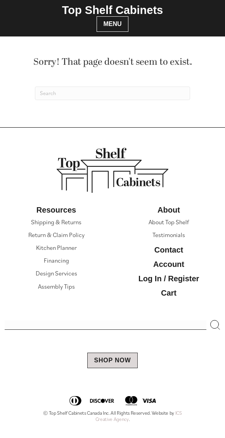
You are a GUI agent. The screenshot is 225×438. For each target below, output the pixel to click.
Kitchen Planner (56, 247)
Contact (168, 250)
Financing (56, 260)
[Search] (112, 93)
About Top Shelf (169, 222)
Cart (169, 293)
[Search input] (105, 325)
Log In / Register (168, 278)
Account (168, 264)
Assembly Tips (56, 286)
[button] (215, 325)
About (169, 210)
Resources (56, 210)
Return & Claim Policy (56, 235)
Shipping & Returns (56, 222)
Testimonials (168, 235)
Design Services (56, 273)
